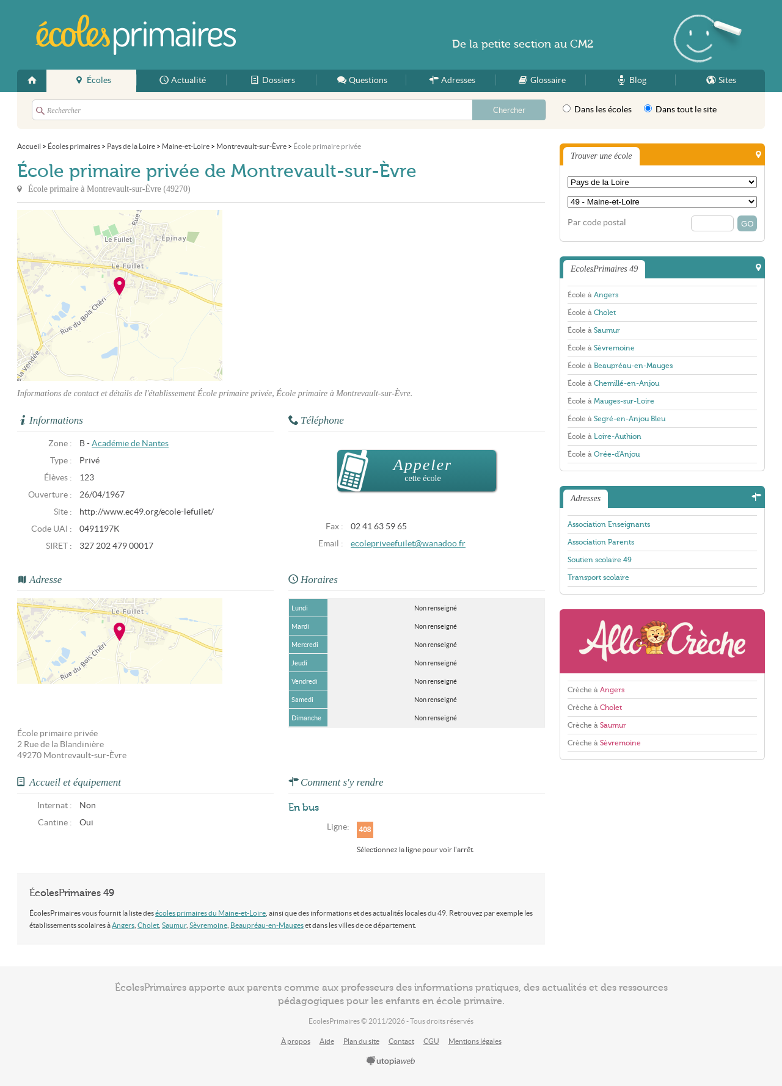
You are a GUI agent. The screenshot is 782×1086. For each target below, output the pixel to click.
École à (593, 295)
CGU (431, 1041)
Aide (327, 1041)
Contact (401, 1041)
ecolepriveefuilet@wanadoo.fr (408, 543)
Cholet (148, 925)
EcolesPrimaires (135, 34)
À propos (295, 1041)
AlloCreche (662, 641)
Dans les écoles (597, 109)
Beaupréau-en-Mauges (267, 925)
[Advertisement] (332, 295)
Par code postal (597, 222)
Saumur (174, 925)
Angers (123, 925)
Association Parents (601, 542)
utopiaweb (391, 1061)
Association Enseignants (609, 524)
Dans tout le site (680, 109)
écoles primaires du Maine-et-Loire (210, 913)
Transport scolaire (598, 577)
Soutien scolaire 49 (600, 560)
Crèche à (596, 690)
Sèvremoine (208, 925)
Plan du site (361, 1041)
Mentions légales (475, 1041)
